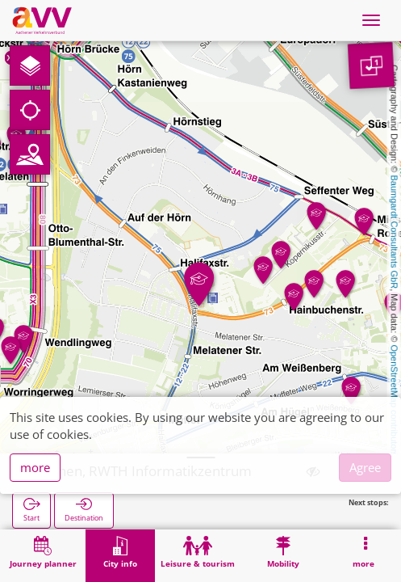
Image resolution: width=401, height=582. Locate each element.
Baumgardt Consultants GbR (394, 232)
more (35, 467)
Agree (365, 467)
